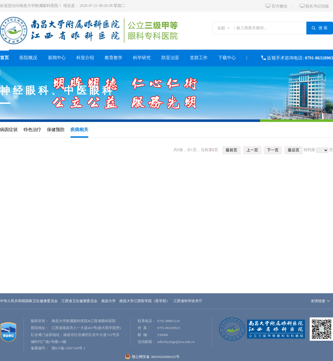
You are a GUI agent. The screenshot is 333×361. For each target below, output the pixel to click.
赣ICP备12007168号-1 (68, 348)
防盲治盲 (170, 57)
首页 (4, 57)
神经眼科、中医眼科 (57, 90)
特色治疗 (32, 129)
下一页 (273, 150)
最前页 (231, 150)
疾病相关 (79, 129)
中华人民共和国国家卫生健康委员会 (29, 301)
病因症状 (9, 129)
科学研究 (142, 57)
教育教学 (113, 57)
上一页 (252, 150)
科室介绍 (85, 57)
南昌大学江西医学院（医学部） (144, 301)
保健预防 (56, 129)
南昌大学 (108, 301)
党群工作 (199, 57)
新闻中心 (57, 57)
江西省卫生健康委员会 (79, 301)
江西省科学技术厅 (187, 301)
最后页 (293, 150)
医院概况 (28, 57)
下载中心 (227, 57)
